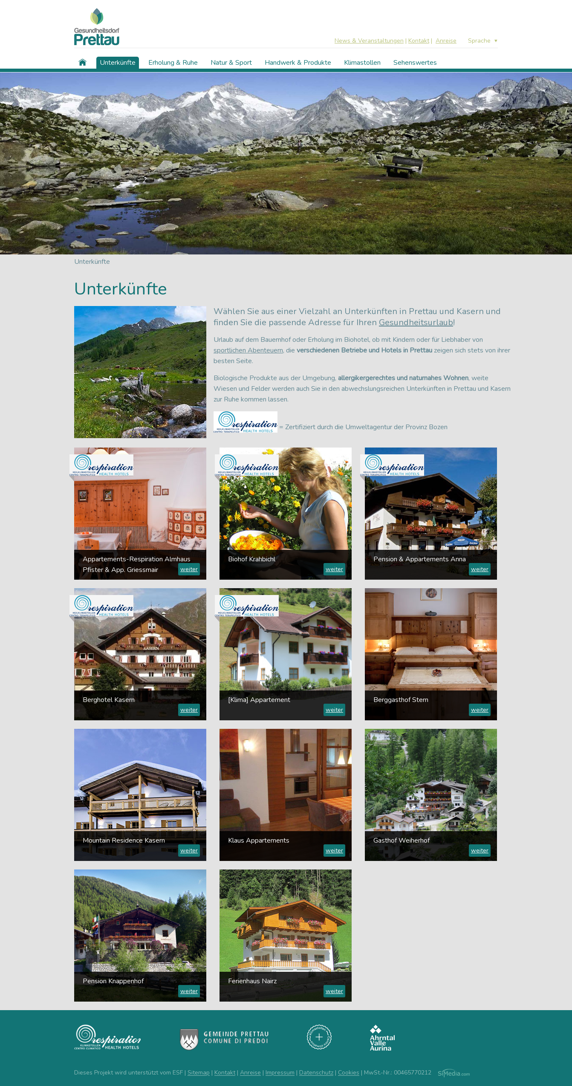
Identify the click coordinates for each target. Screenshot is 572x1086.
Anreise (446, 41)
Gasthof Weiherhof (401, 840)
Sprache (479, 41)
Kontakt (418, 41)
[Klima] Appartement (259, 700)
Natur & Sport (231, 62)
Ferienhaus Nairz (252, 981)
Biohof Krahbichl (251, 559)
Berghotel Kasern (109, 700)
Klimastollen (362, 62)
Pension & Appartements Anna (419, 559)
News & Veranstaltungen (369, 41)
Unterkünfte (118, 62)
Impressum (280, 1073)
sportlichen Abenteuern (248, 350)
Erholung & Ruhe (173, 62)
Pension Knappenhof (113, 981)
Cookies (348, 1073)
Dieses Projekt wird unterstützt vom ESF (128, 1073)
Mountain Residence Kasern (124, 840)
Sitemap (199, 1073)
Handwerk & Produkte (298, 62)
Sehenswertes (415, 62)
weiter (189, 569)
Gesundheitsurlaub (416, 322)
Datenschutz (316, 1073)
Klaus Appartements (258, 840)
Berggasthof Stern (400, 700)
